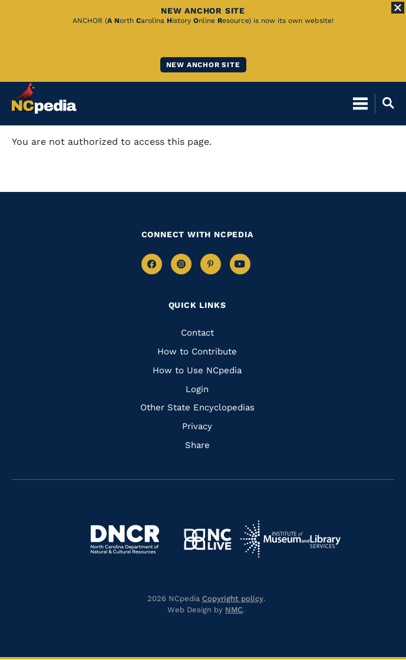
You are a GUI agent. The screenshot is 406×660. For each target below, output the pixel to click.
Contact (197, 332)
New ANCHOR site (203, 65)
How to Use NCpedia (197, 370)
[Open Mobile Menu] (360, 103)
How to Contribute (197, 351)
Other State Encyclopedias (197, 407)
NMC (234, 609)
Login (197, 389)
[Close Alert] (397, 8)
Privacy (197, 426)
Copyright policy (232, 598)
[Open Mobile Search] (384, 103)
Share (197, 445)
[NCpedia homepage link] (44, 97)
